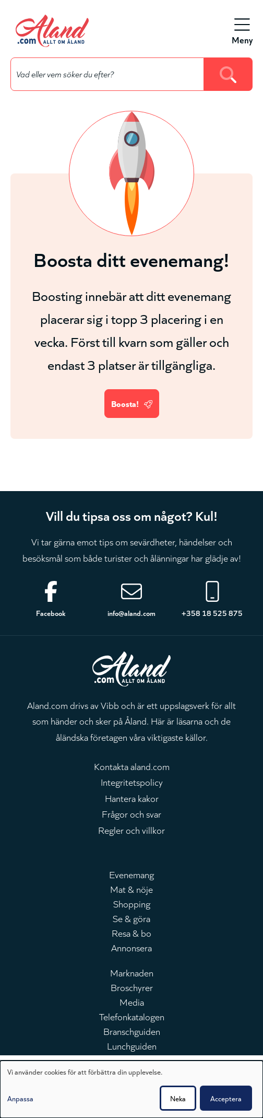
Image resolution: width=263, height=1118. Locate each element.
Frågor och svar (131, 813)
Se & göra (131, 918)
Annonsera (131, 947)
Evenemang (131, 874)
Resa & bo (131, 932)
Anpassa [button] (20, 1098)
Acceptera (226, 1098)
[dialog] (131, 1089)
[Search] (228, 74)
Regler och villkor (131, 829)
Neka (178, 1098)
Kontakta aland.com (132, 766)
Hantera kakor (132, 798)
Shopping (131, 903)
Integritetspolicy (132, 781)
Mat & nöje (131, 888)
